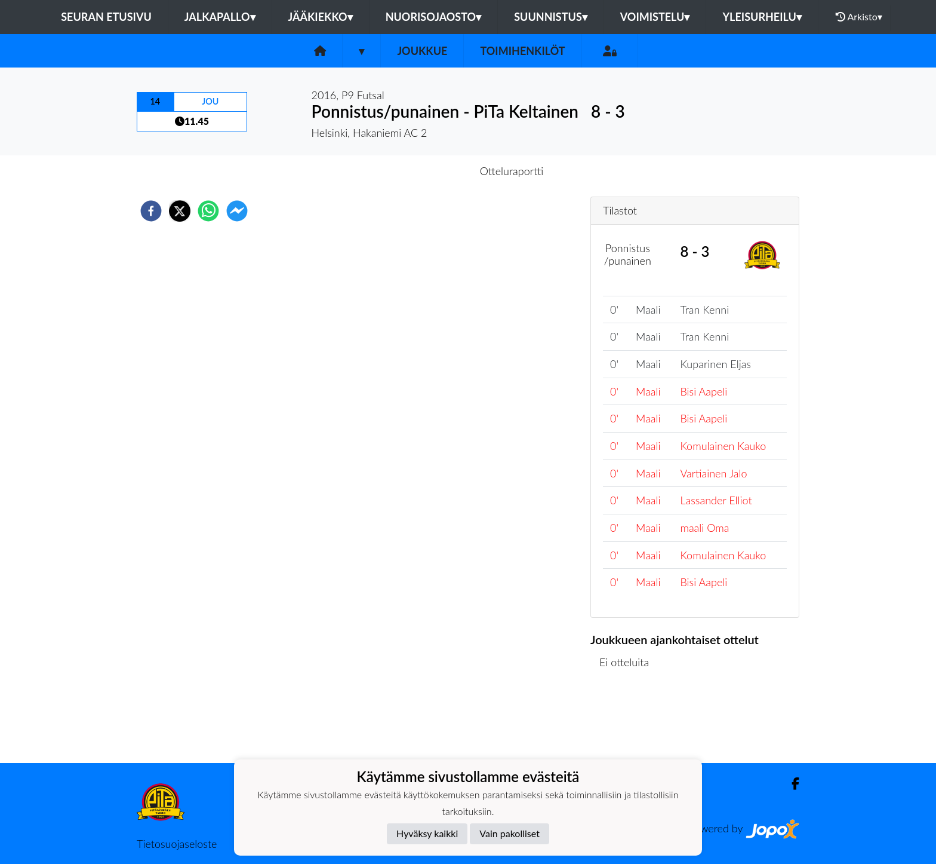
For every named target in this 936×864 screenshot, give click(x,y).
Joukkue (422, 50)
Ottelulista (629, 722)
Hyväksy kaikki (427, 833)
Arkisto (859, 17)
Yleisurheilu (761, 16)
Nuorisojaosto (434, 16)
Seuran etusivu (106, 16)
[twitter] (179, 211)
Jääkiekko (320, 16)
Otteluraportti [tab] (512, 170)
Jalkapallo (219, 16)
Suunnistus (550, 16)
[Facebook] (790, 783)
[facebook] (151, 211)
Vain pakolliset (509, 833)
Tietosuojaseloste (177, 843)
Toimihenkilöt (522, 50)
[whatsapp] (208, 211)
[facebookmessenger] (237, 211)
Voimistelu (655, 16)
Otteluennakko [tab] (427, 170)
